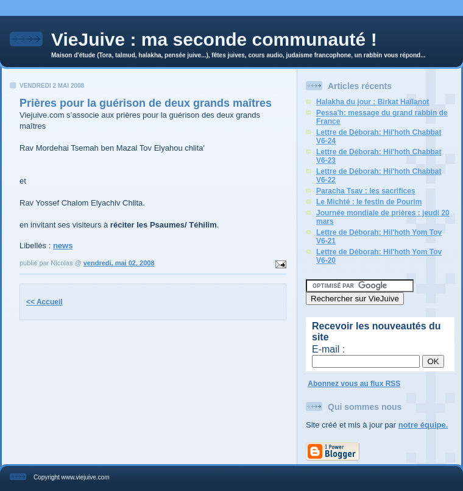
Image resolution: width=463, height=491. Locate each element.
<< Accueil (44, 302)
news (63, 245)
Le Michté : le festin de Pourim (369, 202)
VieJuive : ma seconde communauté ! (214, 39)
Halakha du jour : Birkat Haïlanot (372, 102)
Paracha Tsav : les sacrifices (365, 191)
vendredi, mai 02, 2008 (119, 263)
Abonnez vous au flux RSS (354, 383)
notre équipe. (423, 424)
